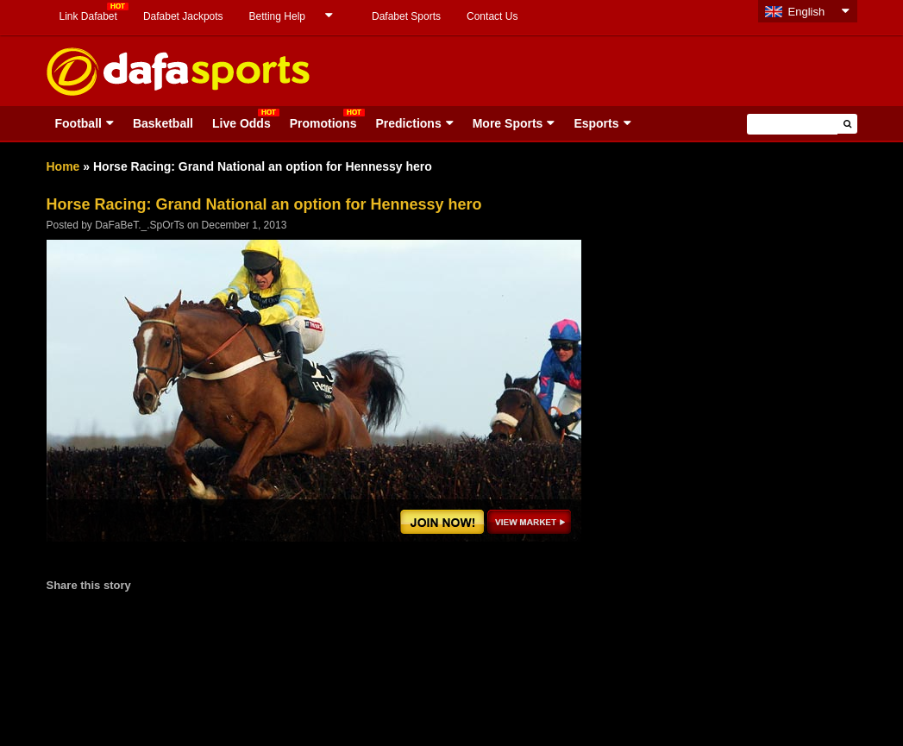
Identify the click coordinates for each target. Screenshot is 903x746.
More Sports (508, 123)
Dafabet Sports (406, 16)
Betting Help (277, 16)
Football (78, 123)
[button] (847, 124)
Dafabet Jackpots (183, 16)
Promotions (323, 123)
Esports (596, 123)
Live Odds (241, 123)
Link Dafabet (88, 16)
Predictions (408, 123)
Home (63, 166)
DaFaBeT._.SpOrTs (139, 225)
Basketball (163, 123)
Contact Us (492, 16)
